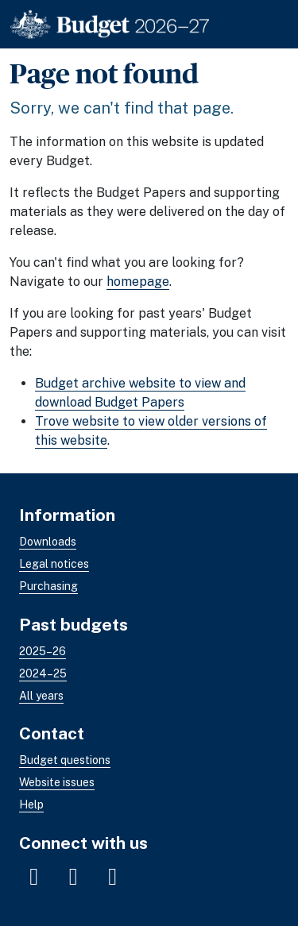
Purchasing (48, 586)
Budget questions (64, 760)
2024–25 (43, 672)
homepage (137, 281)
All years (41, 695)
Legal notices (54, 564)
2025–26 (42, 650)
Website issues (57, 782)
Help (31, 804)
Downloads (47, 541)
